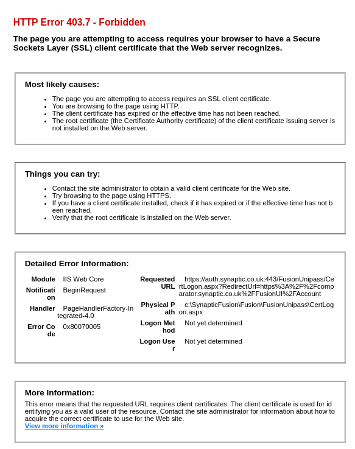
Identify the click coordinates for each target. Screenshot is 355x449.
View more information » (64, 426)
